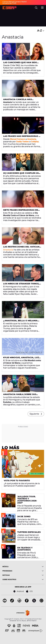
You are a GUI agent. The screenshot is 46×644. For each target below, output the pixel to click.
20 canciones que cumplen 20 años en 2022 (21, 174)
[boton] (33, 566)
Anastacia (8, 250)
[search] (36, 8)
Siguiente (34, 414)
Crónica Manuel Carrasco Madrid (14, 2)
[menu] (42, 7)
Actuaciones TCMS (9, 3)
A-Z (40, 30)
